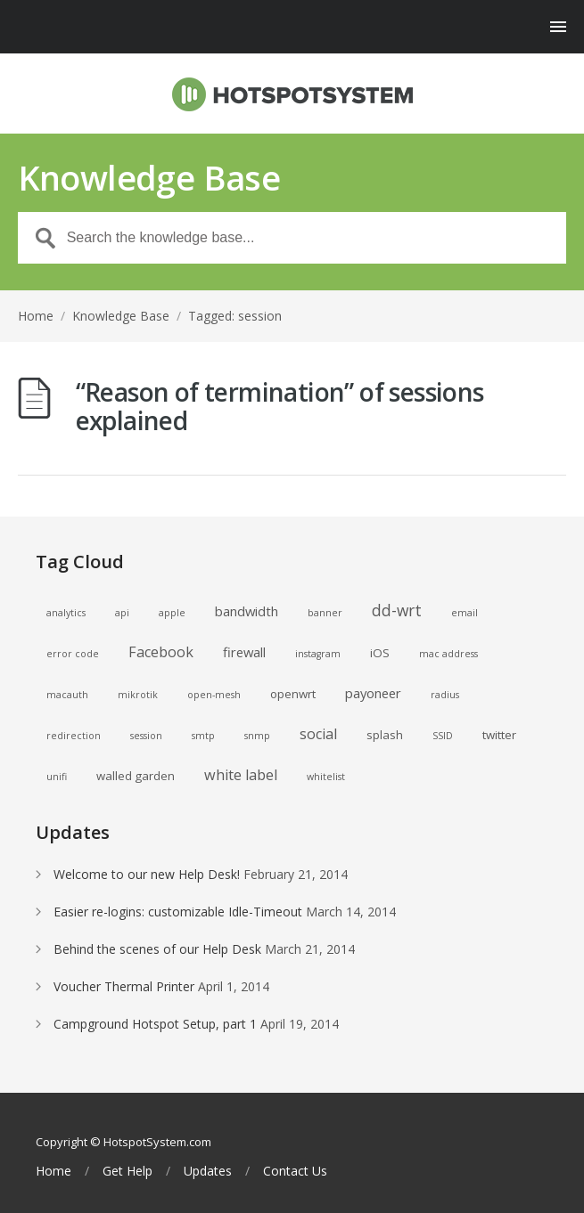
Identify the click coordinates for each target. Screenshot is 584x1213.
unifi (56, 776)
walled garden (135, 776)
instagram (318, 653)
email (464, 612)
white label (240, 775)
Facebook (160, 652)
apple (172, 612)
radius (445, 694)
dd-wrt (397, 610)
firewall (244, 652)
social (318, 734)
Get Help (127, 1171)
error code (72, 653)
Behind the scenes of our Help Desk (157, 948)
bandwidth (246, 611)
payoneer (373, 693)
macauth (67, 694)
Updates (208, 1171)
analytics (66, 612)
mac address (448, 653)
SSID (442, 735)
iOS (380, 653)
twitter (499, 735)
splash (384, 735)
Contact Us (295, 1171)
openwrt (293, 694)
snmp (257, 735)
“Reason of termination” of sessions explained (280, 406)
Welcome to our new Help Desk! (146, 874)
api (122, 612)
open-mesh (214, 694)
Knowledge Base (120, 315)
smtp (203, 735)
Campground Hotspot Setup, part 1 (155, 1023)
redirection (73, 735)
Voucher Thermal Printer (123, 986)
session (146, 735)
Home (35, 315)
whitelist (326, 776)
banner (325, 612)
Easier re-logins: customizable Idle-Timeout (177, 911)
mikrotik (138, 694)
